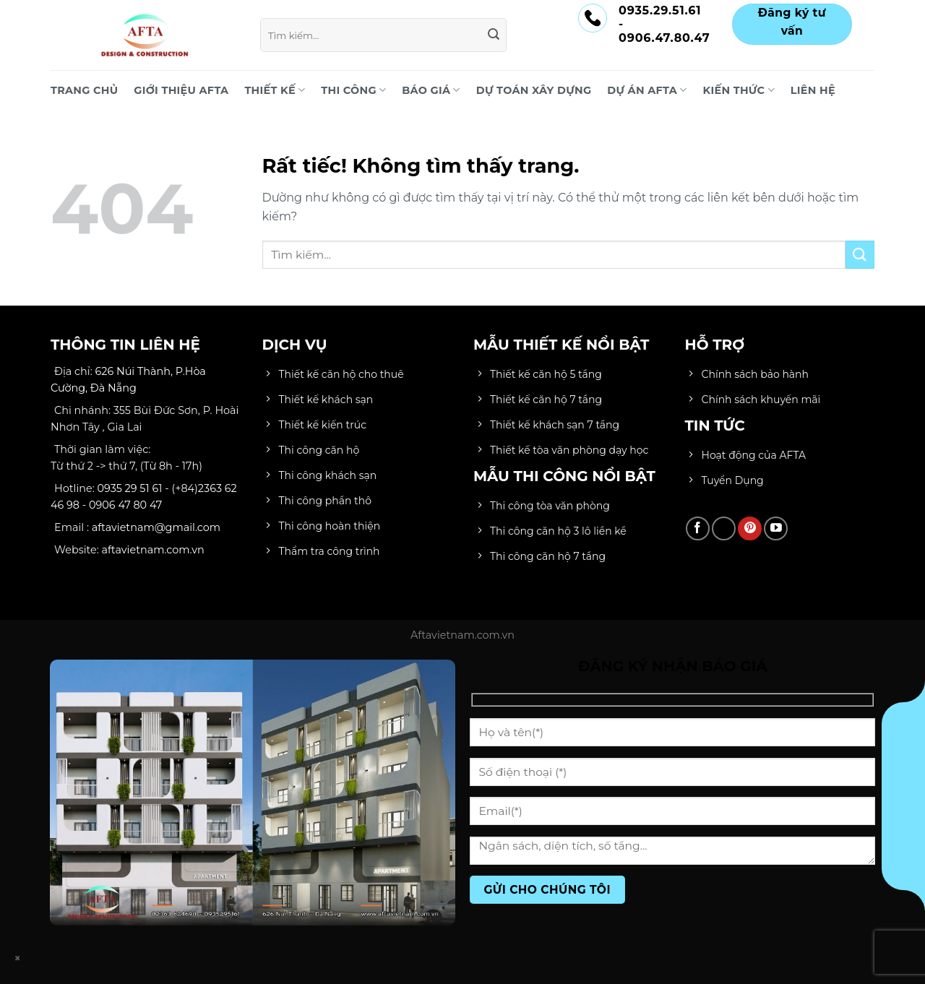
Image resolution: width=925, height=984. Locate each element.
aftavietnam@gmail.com (156, 527)
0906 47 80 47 (125, 505)
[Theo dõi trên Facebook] (698, 528)
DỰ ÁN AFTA (647, 90)
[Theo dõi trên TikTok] (724, 528)
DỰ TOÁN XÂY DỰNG (534, 90)
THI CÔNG (353, 90)
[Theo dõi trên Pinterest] (750, 528)
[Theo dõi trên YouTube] (776, 528)
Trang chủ (84, 90)
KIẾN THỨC (739, 90)
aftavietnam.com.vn (153, 549)
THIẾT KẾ (274, 90)
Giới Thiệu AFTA (181, 90)
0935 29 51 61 (130, 488)
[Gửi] (493, 35)
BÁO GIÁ (431, 90)
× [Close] (18, 958)
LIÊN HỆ (813, 90)
